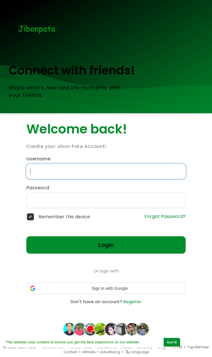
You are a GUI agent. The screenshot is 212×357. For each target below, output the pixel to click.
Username (38, 159)
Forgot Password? (165, 216)
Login (106, 245)
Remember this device (64, 217)
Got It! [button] (172, 342)
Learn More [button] (151, 342)
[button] (106, 288)
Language (137, 351)
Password (37, 188)
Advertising (110, 351)
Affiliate (88, 351)
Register (132, 302)
